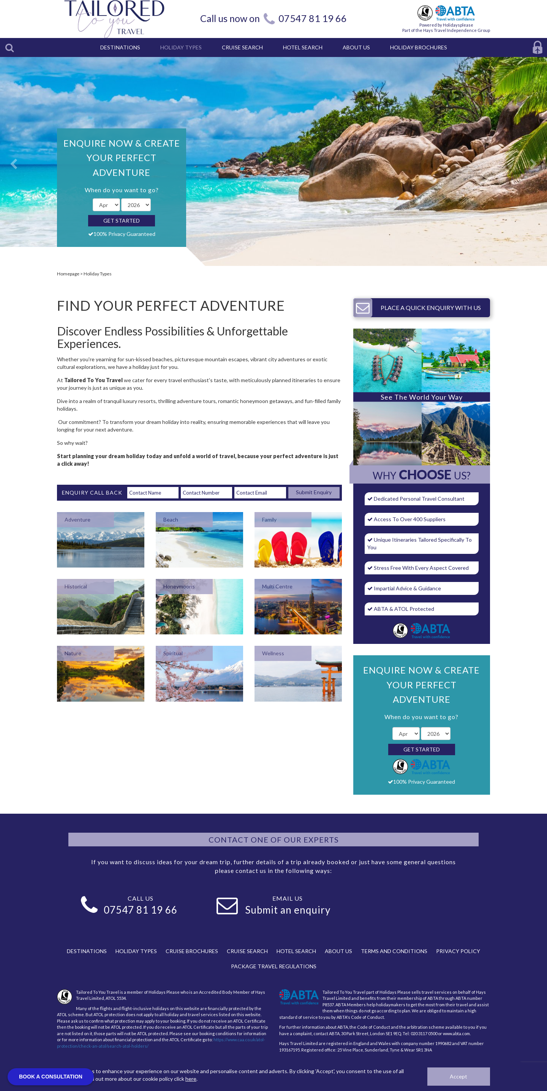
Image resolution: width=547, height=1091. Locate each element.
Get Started (121, 220)
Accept (458, 1076)
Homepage (68, 274)
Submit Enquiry (314, 492)
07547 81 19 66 (312, 18)
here (190, 1078)
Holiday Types (98, 274)
